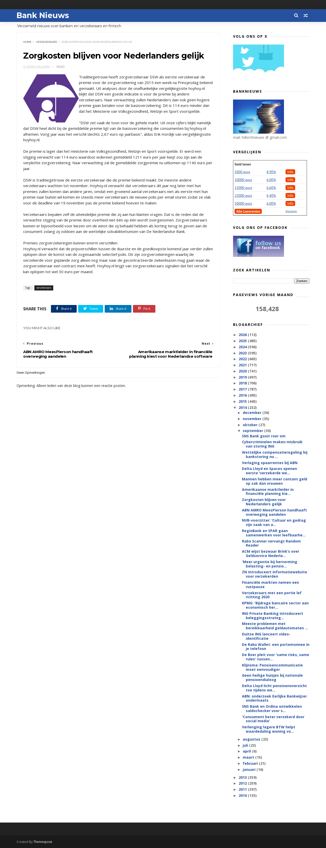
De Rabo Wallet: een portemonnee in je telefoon (275, 646)
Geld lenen (243, 164)
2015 (243, 401)
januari (249, 769)
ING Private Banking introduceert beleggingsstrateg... (272, 615)
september (253, 430)
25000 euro (243, 195)
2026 (243, 334)
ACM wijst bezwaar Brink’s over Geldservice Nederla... (270, 553)
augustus (252, 739)
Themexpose (42, 842)
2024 (243, 346)
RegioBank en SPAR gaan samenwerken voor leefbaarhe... (274, 532)
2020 (243, 371)
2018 (243, 383)
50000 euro (243, 203)
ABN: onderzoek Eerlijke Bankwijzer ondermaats (274, 698)
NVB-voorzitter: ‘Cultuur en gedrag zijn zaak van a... (274, 522)
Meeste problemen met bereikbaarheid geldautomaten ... (275, 625)
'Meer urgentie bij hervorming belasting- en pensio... (269, 563)
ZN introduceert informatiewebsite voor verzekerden (274, 574)
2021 (243, 365)
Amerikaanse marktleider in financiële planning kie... (268, 491)
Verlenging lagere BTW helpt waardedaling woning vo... (268, 729)
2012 (243, 783)
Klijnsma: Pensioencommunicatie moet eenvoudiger (272, 667)
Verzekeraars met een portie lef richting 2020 (272, 595)
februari (251, 763)
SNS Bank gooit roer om (264, 436)
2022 (243, 358)
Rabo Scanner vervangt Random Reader (271, 543)
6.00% (271, 179)
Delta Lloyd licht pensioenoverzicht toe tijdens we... (274, 687)
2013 (243, 777)
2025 (243, 340)
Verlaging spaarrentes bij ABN (269, 462)
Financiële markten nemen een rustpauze (270, 584)
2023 (243, 353)
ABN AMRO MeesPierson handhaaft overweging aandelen (274, 512)
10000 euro (243, 179)
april (247, 751)
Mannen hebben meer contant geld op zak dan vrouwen (274, 481)
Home (27, 42)
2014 (243, 407)
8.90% (271, 172)
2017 (243, 389)
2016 (243, 395)
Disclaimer (291, 211)
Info (290, 172)
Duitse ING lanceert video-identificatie (266, 636)
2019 (243, 377)
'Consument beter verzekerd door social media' (273, 719)
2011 (243, 789)
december (252, 412)
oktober (251, 424)
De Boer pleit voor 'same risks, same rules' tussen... (275, 656)
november (252, 418)
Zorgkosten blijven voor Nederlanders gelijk (264, 501)
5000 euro (242, 172)
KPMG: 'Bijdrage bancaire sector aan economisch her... (275, 605)
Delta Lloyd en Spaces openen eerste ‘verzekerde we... (269, 470)
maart (249, 757)
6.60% (271, 187)
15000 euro (243, 187)
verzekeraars (46, 42)
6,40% (271, 195)
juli (246, 745)
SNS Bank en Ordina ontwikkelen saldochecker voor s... (272, 708)
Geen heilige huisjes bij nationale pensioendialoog (272, 677)
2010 (243, 795)
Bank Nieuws (43, 15)
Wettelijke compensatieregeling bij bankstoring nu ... (274, 454)
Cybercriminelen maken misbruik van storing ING (272, 444)
